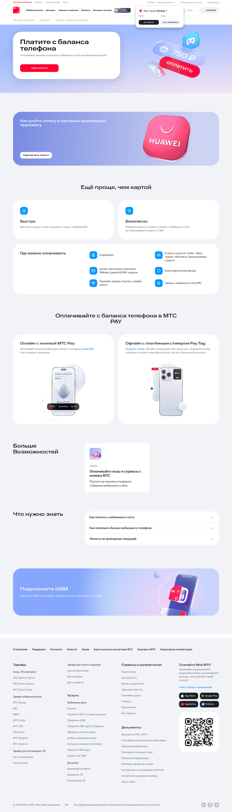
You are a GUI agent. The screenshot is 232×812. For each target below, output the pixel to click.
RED (15, 708)
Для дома (72, 763)
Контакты (56, 649)
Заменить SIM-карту (78, 750)
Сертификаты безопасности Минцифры (143, 740)
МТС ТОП (18, 726)
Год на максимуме (23, 757)
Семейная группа (131, 695)
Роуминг (72, 708)
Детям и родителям (132, 684)
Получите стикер (134, 349)
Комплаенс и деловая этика (137, 752)
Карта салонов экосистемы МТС (113, 649)
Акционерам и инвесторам (176, 649)
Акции (85, 649)
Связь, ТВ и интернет (25, 672)
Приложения (128, 707)
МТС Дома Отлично (24, 678)
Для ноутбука (74, 676)
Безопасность (129, 678)
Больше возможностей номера (84, 744)
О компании (20, 649)
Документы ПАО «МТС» (134, 734)
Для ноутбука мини (78, 671)
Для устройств (75, 682)
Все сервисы (128, 713)
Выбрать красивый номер (81, 738)
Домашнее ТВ (75, 775)
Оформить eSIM (76, 720)
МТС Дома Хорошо (23, 684)
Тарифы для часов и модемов (84, 665)
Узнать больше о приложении (195, 687)
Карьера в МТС (146, 649)
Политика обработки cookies (137, 764)
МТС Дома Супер (22, 689)
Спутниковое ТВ (76, 780)
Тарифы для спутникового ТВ (29, 751)
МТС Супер (19, 720)
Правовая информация (134, 746)
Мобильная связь (76, 702)
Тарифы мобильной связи (27, 697)
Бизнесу (39, 2)
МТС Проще (19, 702)
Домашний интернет (79, 769)
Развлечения (128, 672)
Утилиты (126, 701)
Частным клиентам (22, 2)
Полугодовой (20, 763)
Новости (72, 649)
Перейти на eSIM (76, 756)
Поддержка (39, 649)
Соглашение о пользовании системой (142, 770)
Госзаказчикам (53, 2)
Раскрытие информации (135, 758)
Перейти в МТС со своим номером (86, 714)
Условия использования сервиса (139, 776)
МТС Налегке (20, 744)
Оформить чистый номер (81, 732)
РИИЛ (16, 714)
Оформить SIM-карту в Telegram (85, 726)
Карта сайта (128, 782)
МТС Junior (19, 732)
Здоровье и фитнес (132, 689)
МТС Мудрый (20, 738)
